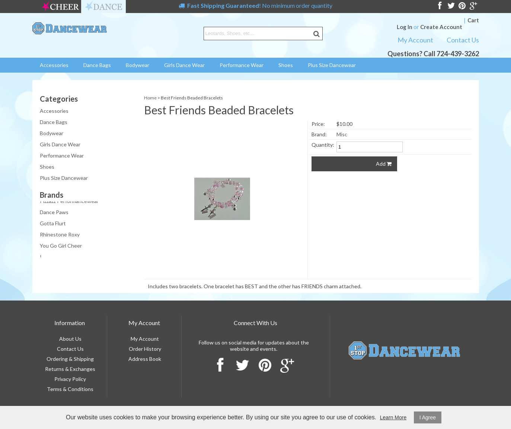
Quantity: (323, 145)
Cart (473, 20)
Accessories (54, 65)
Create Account (441, 26)
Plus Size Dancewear (332, 65)
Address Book (144, 359)
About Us (70, 339)
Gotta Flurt (53, 224)
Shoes (285, 65)
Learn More (393, 417)
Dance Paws (54, 213)
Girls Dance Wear (184, 65)
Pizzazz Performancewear (69, 201)
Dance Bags (97, 65)
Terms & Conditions (70, 389)
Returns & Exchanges (70, 369)
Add (384, 164)
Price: (318, 124)
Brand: (319, 134)
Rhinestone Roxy (60, 235)
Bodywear (137, 65)
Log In (404, 26)
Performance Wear (242, 65)
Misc (341, 134)
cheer (60, 6)
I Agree (427, 417)
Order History (145, 349)
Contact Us (463, 40)
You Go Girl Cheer (61, 246)
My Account (415, 40)
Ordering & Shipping (70, 359)
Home (150, 98)
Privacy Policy (70, 379)
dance (103, 6)
